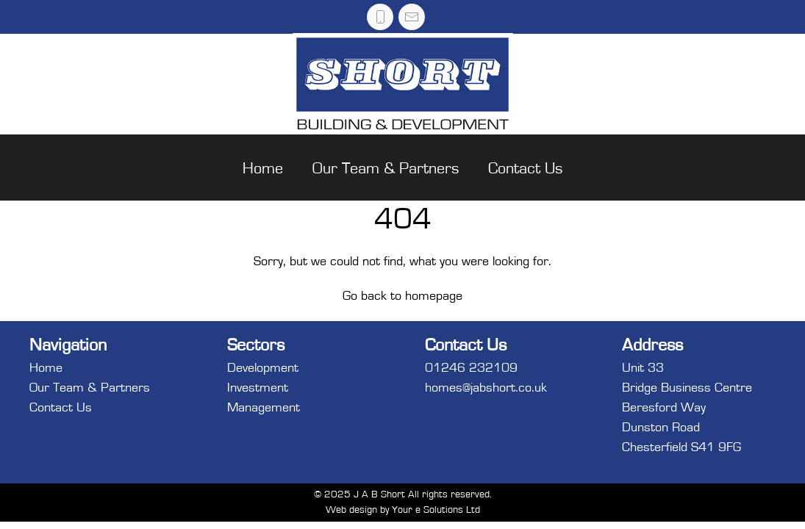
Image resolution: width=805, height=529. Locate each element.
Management (263, 407)
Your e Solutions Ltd (436, 510)
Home (263, 168)
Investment (257, 388)
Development (262, 368)
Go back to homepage (402, 296)
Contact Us (525, 168)
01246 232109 (471, 368)
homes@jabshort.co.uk (486, 388)
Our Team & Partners (385, 168)
